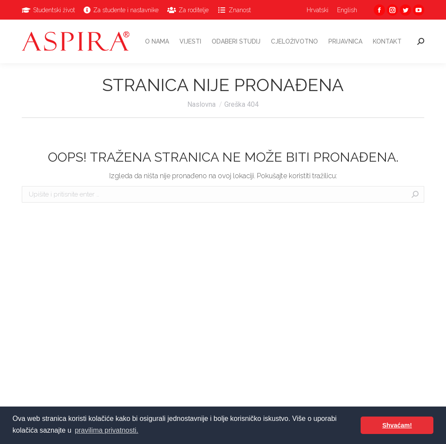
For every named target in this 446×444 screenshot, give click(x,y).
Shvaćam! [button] (397, 425)
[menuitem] (48, 10)
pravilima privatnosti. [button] (107, 430)
